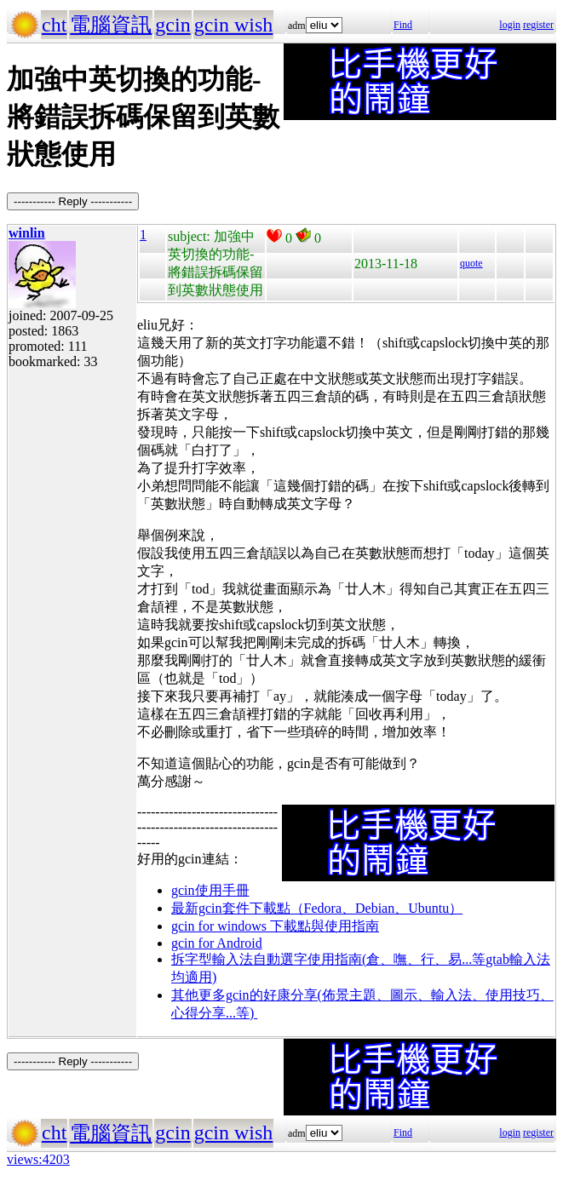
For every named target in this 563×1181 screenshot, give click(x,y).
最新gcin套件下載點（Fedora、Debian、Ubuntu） (316, 908)
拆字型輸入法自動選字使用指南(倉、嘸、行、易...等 (328, 959)
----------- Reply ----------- (73, 201)
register (538, 25)
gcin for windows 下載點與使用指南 (275, 926)
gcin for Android (216, 943)
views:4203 (38, 1159)
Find (403, 25)
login (509, 25)
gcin (172, 25)
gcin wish (233, 25)
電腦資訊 (111, 25)
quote (471, 263)
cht (54, 25)
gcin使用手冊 (210, 890)
